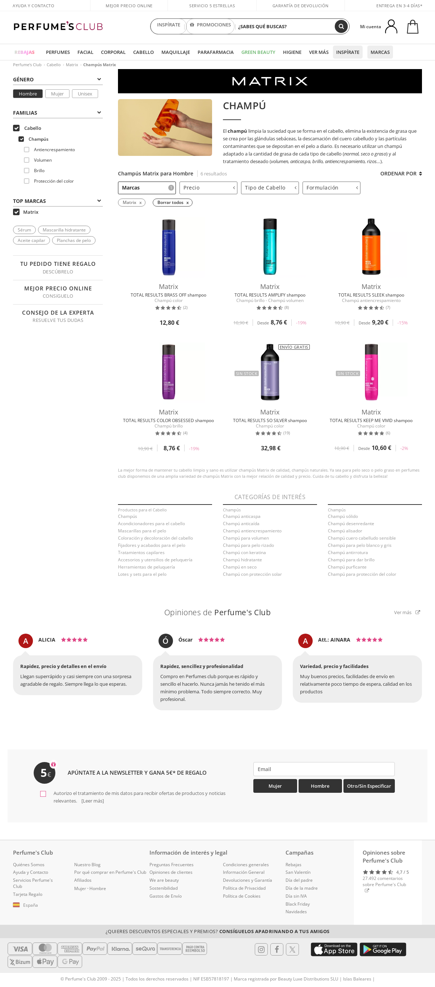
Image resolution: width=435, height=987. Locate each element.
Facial (85, 52)
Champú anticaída (241, 523)
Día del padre (299, 880)
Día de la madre (302, 888)
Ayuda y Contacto (33, 5)
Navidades (296, 912)
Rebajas (293, 865)
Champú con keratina (244, 552)
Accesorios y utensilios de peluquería (155, 560)
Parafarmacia (216, 52)
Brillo (34, 170)
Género (57, 79)
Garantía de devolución (301, 5)
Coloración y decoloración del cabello (155, 538)
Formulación (332, 187)
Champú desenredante (351, 523)
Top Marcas (57, 200)
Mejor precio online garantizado (129, 9)
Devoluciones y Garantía (247, 880)
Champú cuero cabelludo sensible (362, 538)
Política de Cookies (242, 896)
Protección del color (49, 181)
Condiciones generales (246, 865)
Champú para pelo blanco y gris (360, 545)
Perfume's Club (27, 64)
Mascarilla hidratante (64, 230)
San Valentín (298, 872)
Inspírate (347, 52)
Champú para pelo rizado (248, 545)
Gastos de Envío (165, 896)
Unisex (85, 93)
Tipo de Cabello (270, 187)
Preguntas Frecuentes (171, 865)
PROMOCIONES (210, 26)
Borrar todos (170, 202)
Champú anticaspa (242, 516)
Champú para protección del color (362, 574)
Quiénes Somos (29, 865)
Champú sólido (343, 516)
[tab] (58, 79)
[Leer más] (92, 800)
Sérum (24, 230)
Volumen (38, 160)
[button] (38, 905)
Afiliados (83, 880)
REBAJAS (24, 52)
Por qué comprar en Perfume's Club (110, 872)
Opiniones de (217, 612)
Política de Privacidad (244, 888)
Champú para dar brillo (351, 560)
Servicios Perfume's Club (33, 883)
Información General (244, 872)
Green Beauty (258, 52)
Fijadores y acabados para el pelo (151, 545)
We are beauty (164, 880)
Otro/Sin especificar (369, 786)
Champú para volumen (246, 538)
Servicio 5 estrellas (212, 5)
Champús (33, 139)
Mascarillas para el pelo (142, 531)
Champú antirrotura (348, 552)
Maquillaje (175, 52)
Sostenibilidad (163, 888)
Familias (57, 112)
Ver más (319, 52)
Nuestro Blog (87, 865)
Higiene (292, 52)
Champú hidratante (242, 560)
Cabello (143, 52)
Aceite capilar (31, 240)
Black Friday (298, 904)
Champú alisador (345, 531)
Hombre (28, 93)
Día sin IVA (296, 896)
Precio (209, 187)
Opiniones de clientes (171, 872)
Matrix (72, 64)
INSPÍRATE (168, 26)
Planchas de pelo (74, 240)
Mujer (57, 93)
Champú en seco (240, 567)
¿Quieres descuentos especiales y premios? (218, 931)
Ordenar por (401, 173)
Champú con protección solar (252, 574)
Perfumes (58, 52)
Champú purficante (347, 567)
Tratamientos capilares (141, 552)
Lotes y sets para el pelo (142, 574)
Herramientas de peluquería (146, 567)
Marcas (380, 52)
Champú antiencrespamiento (252, 531)
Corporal (113, 52)
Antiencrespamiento (49, 149)
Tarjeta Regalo (27, 894)
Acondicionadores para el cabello (151, 523)
